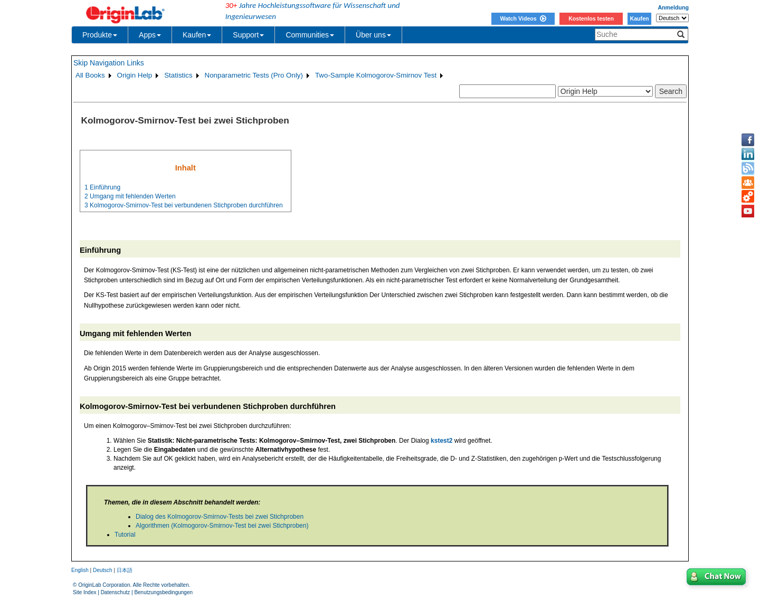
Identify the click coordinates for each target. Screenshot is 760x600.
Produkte (99, 35)
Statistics (178, 75)
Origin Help (135, 75)
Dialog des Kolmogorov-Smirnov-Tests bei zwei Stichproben (219, 516)
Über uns (373, 35)
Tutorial (125, 534)
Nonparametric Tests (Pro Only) (254, 75)
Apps (150, 35)
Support (248, 35)
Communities (310, 35)
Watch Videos (523, 18)
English (80, 570)
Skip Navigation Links (108, 63)
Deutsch (102, 570)
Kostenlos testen (591, 18)
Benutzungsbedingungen (163, 592)
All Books (90, 75)
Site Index (84, 592)
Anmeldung (673, 7)
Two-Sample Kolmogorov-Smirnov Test (375, 75)
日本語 (124, 570)
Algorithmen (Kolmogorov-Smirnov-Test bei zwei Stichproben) (222, 525)
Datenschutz (115, 592)
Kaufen (639, 18)
